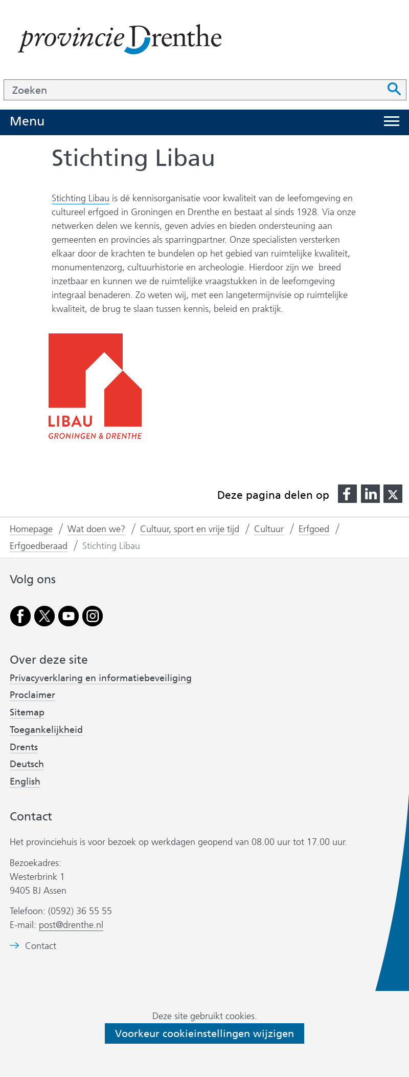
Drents (24, 747)
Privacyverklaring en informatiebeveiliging (101, 678)
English (25, 781)
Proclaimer (32, 695)
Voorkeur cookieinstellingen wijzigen (204, 1033)
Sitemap (27, 712)
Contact (40, 946)
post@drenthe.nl (71, 925)
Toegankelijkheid (46, 729)
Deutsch (27, 764)
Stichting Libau (80, 198)
